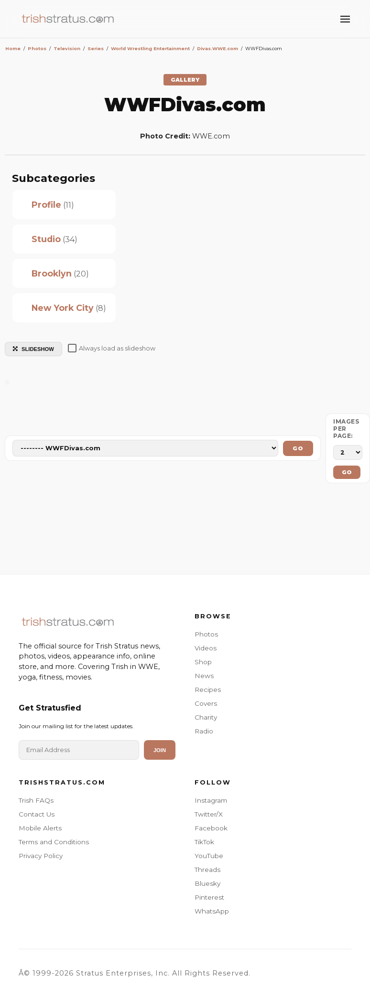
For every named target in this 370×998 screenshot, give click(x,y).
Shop (203, 662)
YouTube (209, 856)
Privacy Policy (41, 856)
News (204, 675)
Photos (206, 634)
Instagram (211, 800)
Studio (46, 239)
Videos (206, 648)
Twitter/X (209, 814)
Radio (204, 731)
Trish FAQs (36, 800)
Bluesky (207, 883)
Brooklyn (52, 273)
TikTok (204, 842)
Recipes (208, 689)
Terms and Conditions (54, 842)
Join (159, 750)
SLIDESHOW (33, 349)
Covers (206, 703)
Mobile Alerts (40, 828)
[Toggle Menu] (345, 19)
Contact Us (36, 814)
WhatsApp (212, 911)
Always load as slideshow (111, 348)
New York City (63, 308)
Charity (206, 717)
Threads (207, 869)
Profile (46, 205)
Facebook (211, 828)
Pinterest (209, 897)
